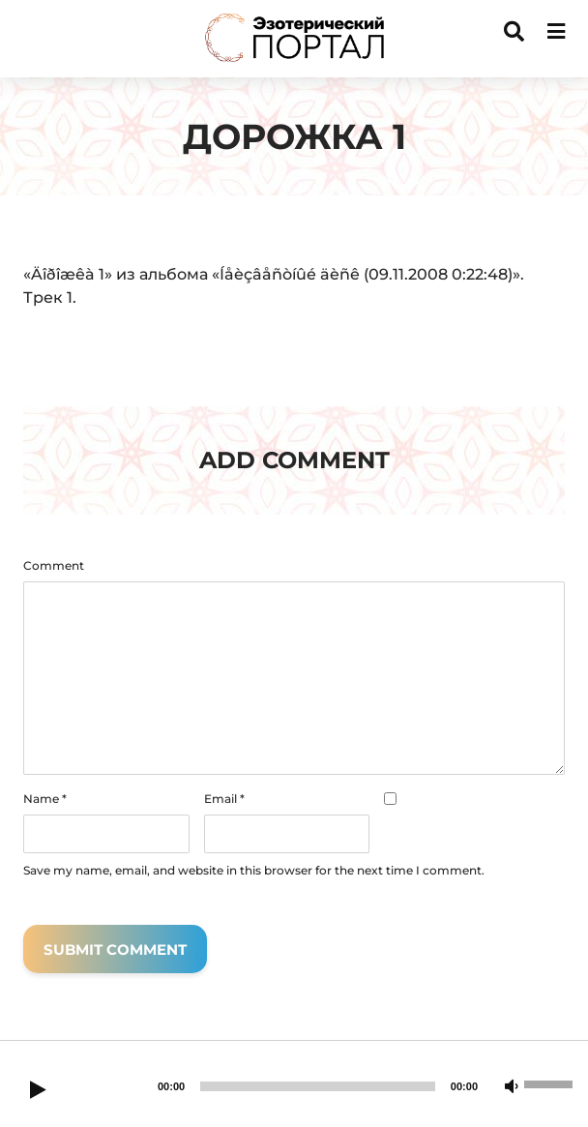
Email (224, 799)
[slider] (317, 1086)
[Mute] (511, 1087)
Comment (53, 566)
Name (45, 799)
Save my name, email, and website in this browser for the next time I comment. (254, 870)
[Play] (37, 1091)
